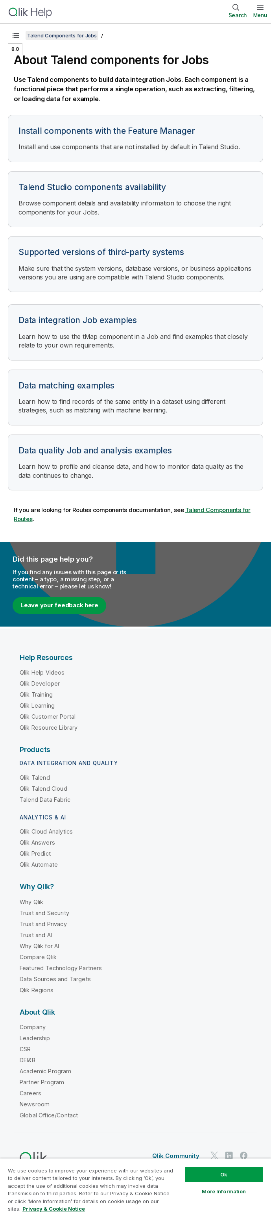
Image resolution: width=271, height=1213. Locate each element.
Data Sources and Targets (55, 979)
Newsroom (35, 1104)
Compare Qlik (38, 957)
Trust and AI (36, 935)
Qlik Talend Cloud (43, 788)
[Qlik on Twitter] (214, 1155)
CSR (25, 1049)
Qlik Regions (36, 990)
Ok (223, 1174)
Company (33, 1027)
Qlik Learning (37, 705)
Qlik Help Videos (42, 672)
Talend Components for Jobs (62, 35)
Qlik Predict (35, 853)
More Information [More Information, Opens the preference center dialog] (224, 1191)
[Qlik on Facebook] (244, 1155)
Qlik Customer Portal (48, 716)
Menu (260, 15)
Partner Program (42, 1082)
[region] (135, 1185)
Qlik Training (36, 694)
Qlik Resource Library (48, 727)
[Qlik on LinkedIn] (229, 1155)
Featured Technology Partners (61, 968)
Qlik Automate (39, 864)
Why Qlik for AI (39, 946)
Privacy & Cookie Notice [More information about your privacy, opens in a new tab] (53, 1209)
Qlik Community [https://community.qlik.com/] (175, 1155)
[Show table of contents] (16, 35)
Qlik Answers (37, 842)
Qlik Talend (35, 777)
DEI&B (27, 1060)
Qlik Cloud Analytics (46, 831)
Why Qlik (31, 902)
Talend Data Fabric (45, 799)
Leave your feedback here (59, 605)
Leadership (35, 1038)
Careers (30, 1093)
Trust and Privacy (43, 924)
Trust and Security (44, 913)
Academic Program (46, 1071)
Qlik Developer (40, 683)
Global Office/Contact (49, 1115)
